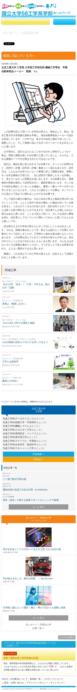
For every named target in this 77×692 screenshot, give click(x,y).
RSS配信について (19, 679)
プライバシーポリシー (37, 683)
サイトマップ (56, 683)
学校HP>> (38, 459)
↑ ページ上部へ (66, 637)
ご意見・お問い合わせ (13, 683)
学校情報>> (38, 454)
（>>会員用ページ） (11, 646)
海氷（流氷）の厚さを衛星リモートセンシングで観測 (38, 497)
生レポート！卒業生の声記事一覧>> (38, 626)
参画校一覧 (35, 679)
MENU (64, 22)
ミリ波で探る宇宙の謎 (38, 476)
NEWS (5, 679)
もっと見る (38, 507)
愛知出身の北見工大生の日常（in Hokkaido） (38, 487)
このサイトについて (53, 679)
